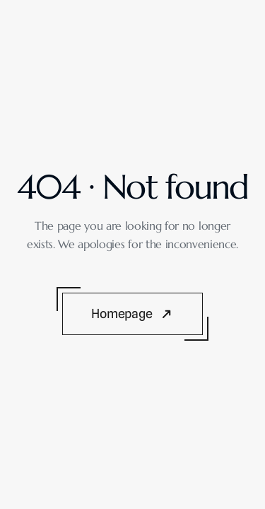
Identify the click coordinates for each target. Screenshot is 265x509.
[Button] (132, 313)
